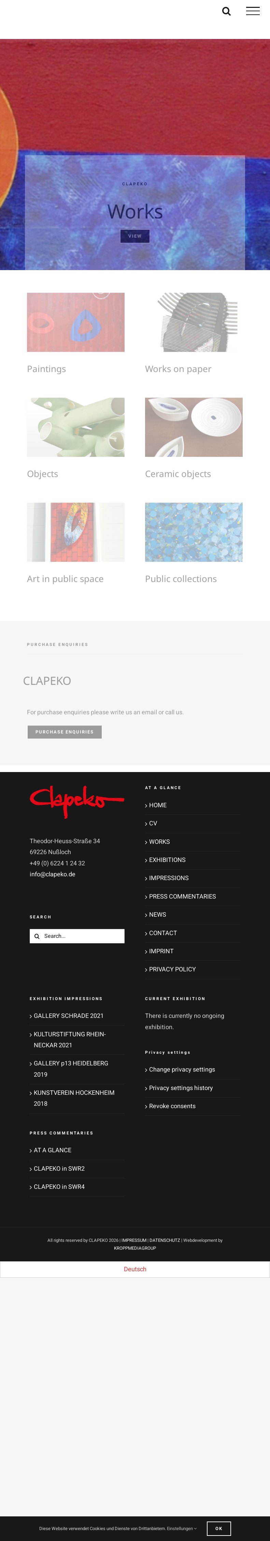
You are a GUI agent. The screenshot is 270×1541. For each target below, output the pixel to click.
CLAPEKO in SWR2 (59, 1168)
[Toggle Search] (226, 10)
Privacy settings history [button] (181, 1088)
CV (153, 823)
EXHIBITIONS (167, 860)
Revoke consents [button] (172, 1106)
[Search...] (77, 936)
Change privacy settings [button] (182, 1069)
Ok (219, 1528)
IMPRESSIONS (169, 878)
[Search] (37, 936)
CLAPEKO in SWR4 (59, 1187)
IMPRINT (161, 951)
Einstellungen (182, 1528)
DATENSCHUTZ (165, 1240)
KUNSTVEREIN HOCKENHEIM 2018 (74, 1098)
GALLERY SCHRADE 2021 (69, 1016)
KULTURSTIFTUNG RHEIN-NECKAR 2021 (70, 1040)
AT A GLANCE (52, 1150)
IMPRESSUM (134, 1240)
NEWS (157, 914)
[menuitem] (135, 1270)
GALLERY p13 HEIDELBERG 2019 (71, 1069)
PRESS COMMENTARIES (182, 896)
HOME (158, 805)
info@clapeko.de (52, 874)
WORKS (159, 842)
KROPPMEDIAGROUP (135, 1248)
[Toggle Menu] (253, 11)
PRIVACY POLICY (172, 969)
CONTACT (163, 933)
